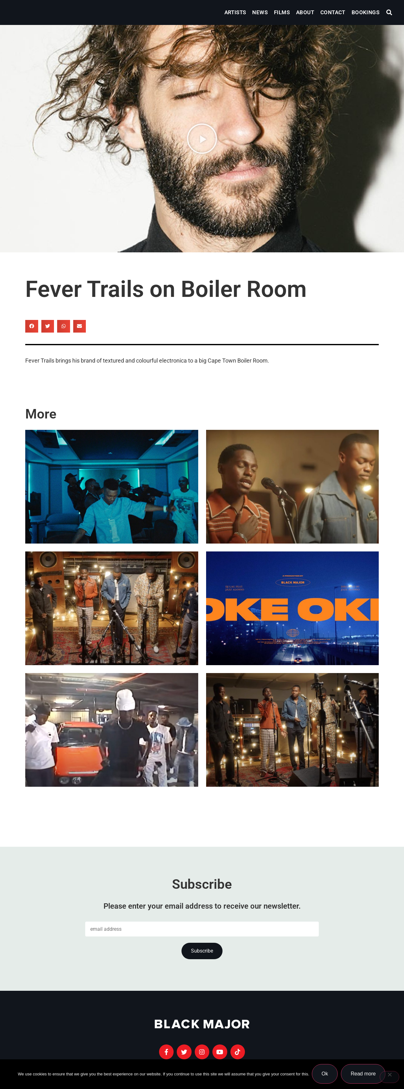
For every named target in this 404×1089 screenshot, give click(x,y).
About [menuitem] (305, 12)
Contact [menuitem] (332, 12)
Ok (325, 1074)
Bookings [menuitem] (365, 12)
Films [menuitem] (282, 12)
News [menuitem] (260, 12)
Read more (363, 1074)
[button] (389, 12)
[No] (389, 1077)
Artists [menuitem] (235, 12)
